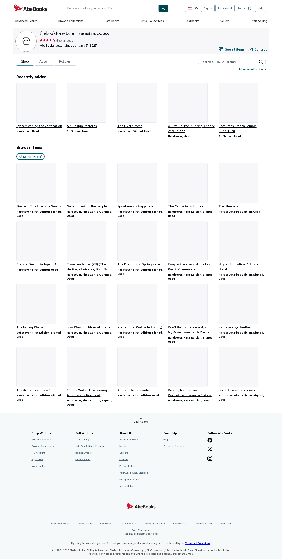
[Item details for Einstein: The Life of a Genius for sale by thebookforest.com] (40, 186)
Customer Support (173, 446)
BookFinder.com (141, 532)
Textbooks (192, 21)
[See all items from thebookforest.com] (232, 49)
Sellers (225, 21)
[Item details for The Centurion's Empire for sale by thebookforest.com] (191, 186)
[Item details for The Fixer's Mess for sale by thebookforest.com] (141, 105)
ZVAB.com (225, 523)
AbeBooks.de (84, 523)
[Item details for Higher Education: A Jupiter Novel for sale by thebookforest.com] (242, 246)
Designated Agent (129, 479)
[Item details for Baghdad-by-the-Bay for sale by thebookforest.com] (242, 307)
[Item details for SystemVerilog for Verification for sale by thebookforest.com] (40, 105)
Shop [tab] (25, 62)
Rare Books (112, 21)
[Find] (163, 8)
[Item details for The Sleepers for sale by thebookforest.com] (242, 186)
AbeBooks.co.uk (59, 523)
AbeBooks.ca (180, 523)
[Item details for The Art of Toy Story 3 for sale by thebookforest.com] (40, 370)
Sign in (208, 8)
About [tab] (44, 62)
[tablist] (46, 62)
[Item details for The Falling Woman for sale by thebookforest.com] (40, 307)
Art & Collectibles (152, 21)
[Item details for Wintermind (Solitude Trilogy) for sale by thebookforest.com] (141, 307)
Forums (123, 459)
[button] (261, 62)
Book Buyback (83, 452)
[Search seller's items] (223, 62)
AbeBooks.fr (107, 523)
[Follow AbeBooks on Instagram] (209, 458)
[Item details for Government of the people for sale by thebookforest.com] (90, 186)
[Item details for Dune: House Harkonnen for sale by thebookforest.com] (242, 370)
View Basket (39, 465)
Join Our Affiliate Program (90, 446)
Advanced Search (26, 21)
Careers (123, 452)
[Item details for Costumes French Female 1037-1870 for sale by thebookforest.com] (242, 108)
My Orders (37, 459)
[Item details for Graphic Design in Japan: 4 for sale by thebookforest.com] (40, 244)
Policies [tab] (65, 62)
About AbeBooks (129, 439)
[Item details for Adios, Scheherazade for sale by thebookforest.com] (141, 370)
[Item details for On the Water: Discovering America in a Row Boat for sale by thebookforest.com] (90, 372)
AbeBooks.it (129, 523)
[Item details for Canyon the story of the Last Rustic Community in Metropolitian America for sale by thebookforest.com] (191, 246)
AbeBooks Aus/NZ (154, 523)
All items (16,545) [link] (30, 156)
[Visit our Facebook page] (209, 441)
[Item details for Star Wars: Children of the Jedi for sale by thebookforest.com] (90, 307)
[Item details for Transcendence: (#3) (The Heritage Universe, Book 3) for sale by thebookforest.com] (90, 246)
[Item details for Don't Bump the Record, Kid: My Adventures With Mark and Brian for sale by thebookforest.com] (191, 309)
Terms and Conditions (197, 543)
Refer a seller (82, 459)
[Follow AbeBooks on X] (209, 449)
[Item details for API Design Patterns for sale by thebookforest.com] (90, 105)
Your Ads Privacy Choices (133, 472)
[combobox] (112, 8)
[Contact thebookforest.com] (257, 49)
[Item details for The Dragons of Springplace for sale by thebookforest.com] (141, 244)
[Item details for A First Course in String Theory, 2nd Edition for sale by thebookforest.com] (191, 108)
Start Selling (259, 21)
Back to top (141, 421)
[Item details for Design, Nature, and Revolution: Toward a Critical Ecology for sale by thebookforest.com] (191, 372)
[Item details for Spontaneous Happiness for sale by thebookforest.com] (141, 186)
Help (261, 8)
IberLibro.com (204, 523)
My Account (225, 8)
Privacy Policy (127, 465)
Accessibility (126, 486)
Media (122, 446)
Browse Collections (70, 21)
